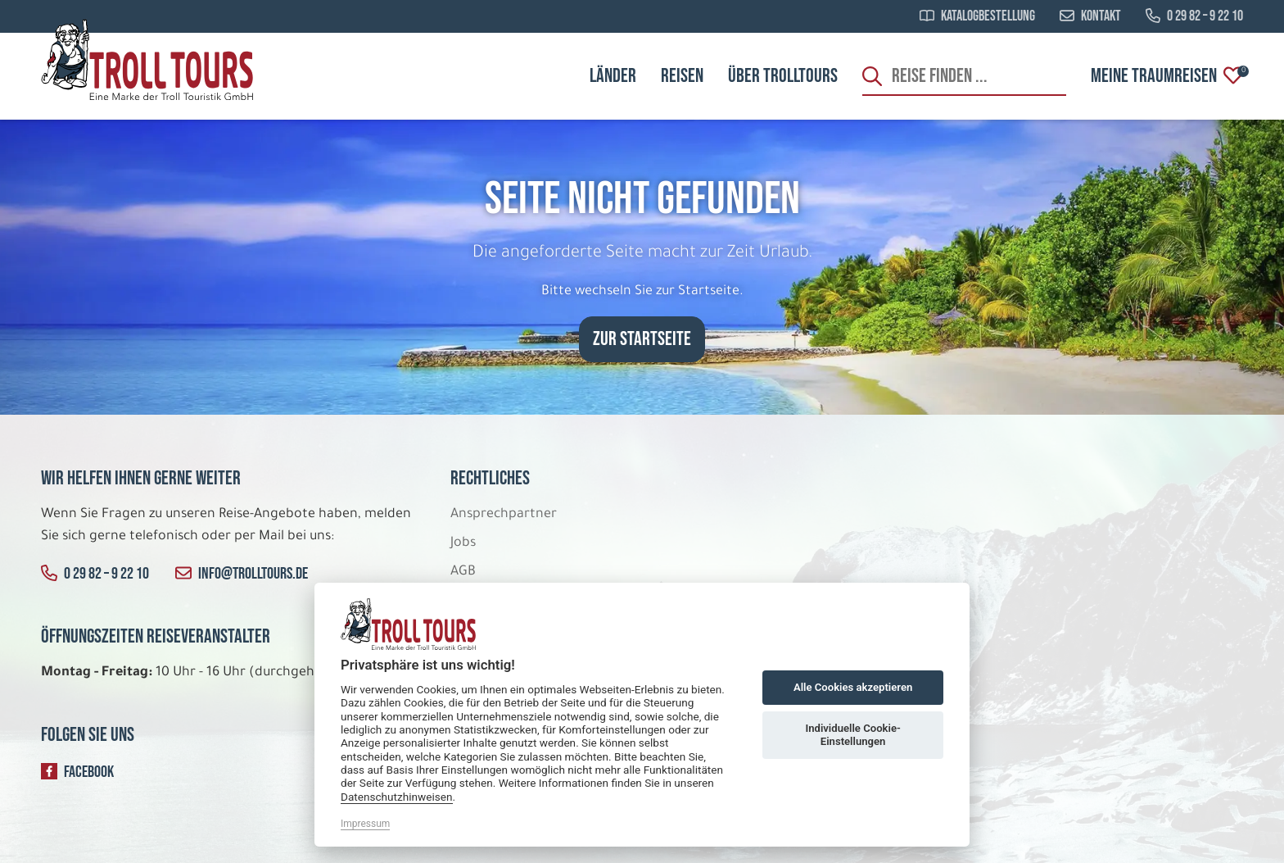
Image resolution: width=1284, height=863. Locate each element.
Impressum (365, 823)
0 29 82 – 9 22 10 (1194, 16)
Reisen (682, 76)
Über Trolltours (783, 76)
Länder (613, 76)
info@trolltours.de (241, 574)
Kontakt (1090, 16)
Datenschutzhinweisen (397, 796)
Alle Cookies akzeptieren (852, 687)
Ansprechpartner (503, 514)
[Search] (964, 76)
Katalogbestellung (977, 16)
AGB (463, 572)
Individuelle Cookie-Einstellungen (852, 734)
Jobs (463, 543)
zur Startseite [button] (642, 339)
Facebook (77, 772)
